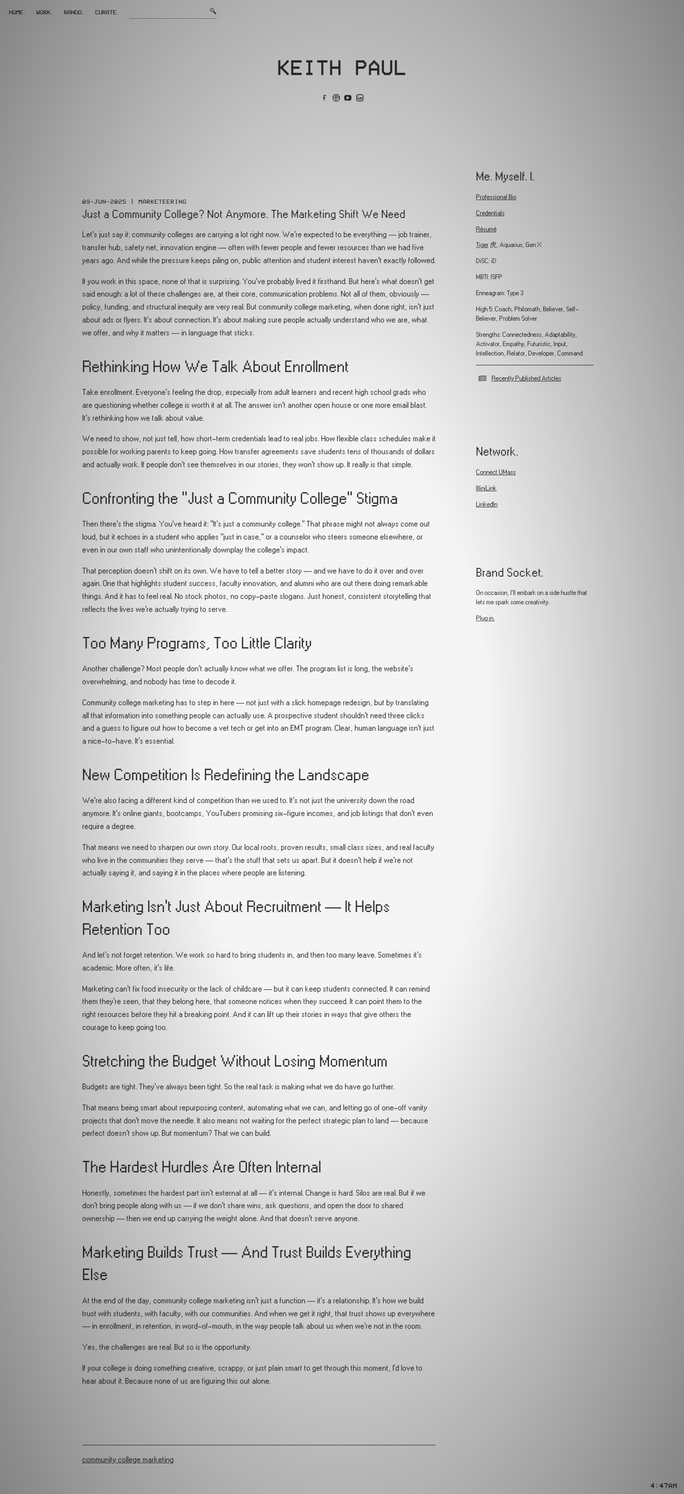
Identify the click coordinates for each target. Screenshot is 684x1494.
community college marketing (128, 1460)
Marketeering (162, 201)
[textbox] (259, 808)
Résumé (486, 229)
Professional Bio (496, 197)
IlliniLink (486, 488)
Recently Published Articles (526, 378)
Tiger (482, 245)
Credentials (490, 213)
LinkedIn (486, 504)
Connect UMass (496, 472)
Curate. (107, 12)
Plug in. (485, 618)
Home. (18, 12)
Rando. (74, 12)
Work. (45, 12)
